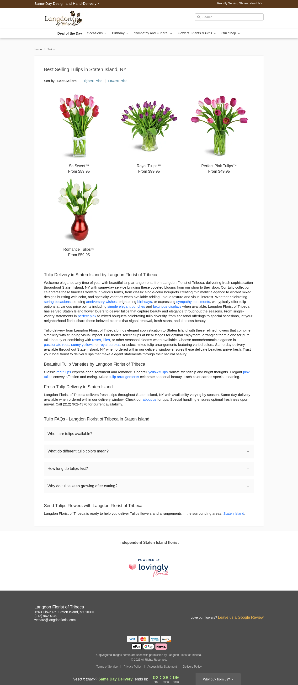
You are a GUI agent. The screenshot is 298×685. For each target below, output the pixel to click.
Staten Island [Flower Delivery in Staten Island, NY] (233, 513)
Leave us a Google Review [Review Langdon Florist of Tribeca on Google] (241, 617)
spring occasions (57, 302)
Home (38, 49)
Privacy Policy (133, 666)
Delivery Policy (192, 666)
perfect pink (87, 316)
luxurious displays (167, 306)
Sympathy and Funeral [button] (153, 33)
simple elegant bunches (126, 306)
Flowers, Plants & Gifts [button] (197, 33)
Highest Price (92, 81)
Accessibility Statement (162, 666)
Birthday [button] (120, 33)
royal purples (110, 344)
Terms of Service (106, 666)
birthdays (144, 302)
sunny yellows (82, 344)
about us (150, 399)
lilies (106, 340)
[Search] (229, 17)
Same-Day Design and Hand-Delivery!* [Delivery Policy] (66, 3)
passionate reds (56, 344)
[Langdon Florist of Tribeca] (68, 18)
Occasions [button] (97, 33)
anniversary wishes (101, 302)
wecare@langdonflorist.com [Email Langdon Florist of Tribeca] (55, 620)
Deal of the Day (69, 33)
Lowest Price (117, 81)
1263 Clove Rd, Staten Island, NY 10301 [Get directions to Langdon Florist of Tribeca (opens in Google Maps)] (64, 612)
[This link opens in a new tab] (149, 567)
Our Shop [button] (230, 33)
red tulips (64, 372)
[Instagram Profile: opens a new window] (239, 607)
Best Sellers (66, 81)
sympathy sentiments (193, 302)
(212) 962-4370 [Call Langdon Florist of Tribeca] (45, 616)
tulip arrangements (124, 377)
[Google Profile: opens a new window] (260, 607)
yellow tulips (158, 372)
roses (96, 340)
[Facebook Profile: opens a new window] (249, 607)
